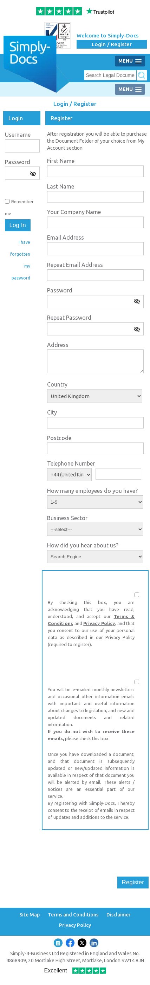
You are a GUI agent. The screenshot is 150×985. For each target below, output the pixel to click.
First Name (60, 161)
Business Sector (67, 518)
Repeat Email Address (75, 265)
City (52, 412)
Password (17, 162)
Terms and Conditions (73, 915)
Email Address (65, 237)
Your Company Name (74, 212)
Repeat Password (69, 317)
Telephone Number (71, 463)
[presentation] (95, 849)
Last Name (60, 186)
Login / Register (112, 44)
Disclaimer (118, 915)
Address (58, 345)
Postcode (59, 438)
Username (18, 135)
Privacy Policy (99, 623)
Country (57, 384)
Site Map (29, 915)
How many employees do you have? (92, 491)
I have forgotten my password (20, 260)
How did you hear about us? (82, 545)
